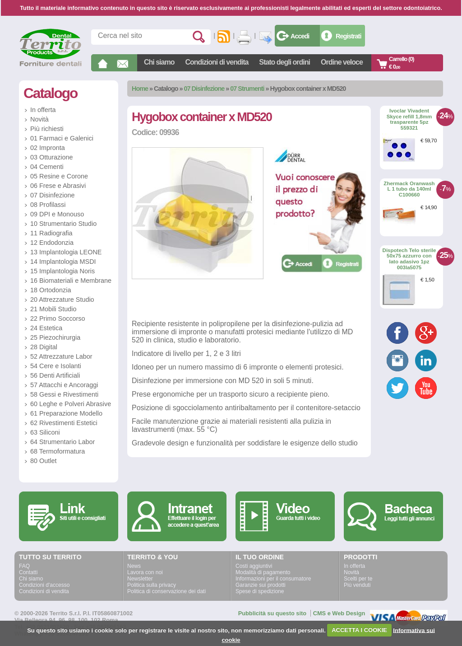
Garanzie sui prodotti (261, 585)
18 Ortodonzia (50, 290)
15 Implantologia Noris (62, 271)
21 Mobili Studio (53, 309)
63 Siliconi (45, 432)
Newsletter (140, 579)
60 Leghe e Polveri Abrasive (70, 403)
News (134, 566)
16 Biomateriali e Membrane (70, 280)
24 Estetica (46, 328)
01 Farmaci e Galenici (61, 138)
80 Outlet (43, 460)
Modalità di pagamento (263, 572)
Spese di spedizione (260, 591)
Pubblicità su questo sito (272, 613)
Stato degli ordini (284, 62)
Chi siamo (159, 62)
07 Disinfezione (204, 88)
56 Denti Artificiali (55, 375)
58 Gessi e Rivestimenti (64, 394)
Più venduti (357, 585)
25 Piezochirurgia (55, 337)
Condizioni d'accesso (44, 585)
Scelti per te (358, 579)
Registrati (348, 36)
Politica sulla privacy (151, 585)
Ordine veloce (342, 62)
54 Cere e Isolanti (55, 366)
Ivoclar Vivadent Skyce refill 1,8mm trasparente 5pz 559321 (409, 119)
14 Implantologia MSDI (63, 261)
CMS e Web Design (339, 613)
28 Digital (43, 347)
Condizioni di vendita (216, 62)
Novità (39, 119)
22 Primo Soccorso (57, 318)
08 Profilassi (47, 204)
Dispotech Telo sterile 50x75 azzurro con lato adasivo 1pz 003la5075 (409, 259)
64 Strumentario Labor (62, 441)
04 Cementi (47, 166)
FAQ (24, 566)
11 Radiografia (51, 233)
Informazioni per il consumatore (273, 579)
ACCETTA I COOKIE (359, 630)
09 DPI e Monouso (57, 214)
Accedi (300, 36)
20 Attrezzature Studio (62, 299)
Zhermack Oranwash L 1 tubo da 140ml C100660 (408, 189)
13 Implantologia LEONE (66, 252)
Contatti (28, 572)
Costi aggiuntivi (254, 566)
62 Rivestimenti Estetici (63, 422)
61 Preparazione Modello (66, 413)
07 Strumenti (247, 88)
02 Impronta (47, 147)
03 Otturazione (51, 157)
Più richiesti (47, 128)
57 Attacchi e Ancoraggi (64, 385)
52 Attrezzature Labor (61, 356)
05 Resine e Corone (59, 176)
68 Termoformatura (57, 451)
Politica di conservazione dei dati (166, 591)
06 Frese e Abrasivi (58, 185)
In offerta (43, 109)
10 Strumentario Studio (63, 223)
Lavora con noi (145, 572)
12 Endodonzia (52, 242)
